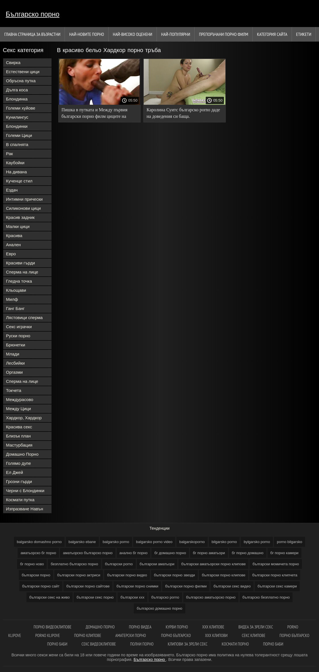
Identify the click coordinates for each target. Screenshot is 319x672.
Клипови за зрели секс (187, 644)
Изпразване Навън (24, 508)
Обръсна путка (21, 80)
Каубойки (15, 162)
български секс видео (232, 586)
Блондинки (17, 126)
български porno (119, 564)
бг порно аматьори (209, 553)
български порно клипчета (274, 575)
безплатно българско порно (74, 564)
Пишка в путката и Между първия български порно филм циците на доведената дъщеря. (94, 114)
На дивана (16, 171)
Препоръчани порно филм (223, 34)
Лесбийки (15, 363)
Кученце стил (19, 180)
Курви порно (177, 627)
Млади (12, 354)
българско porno (165, 597)
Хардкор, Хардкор (24, 417)
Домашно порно (100, 627)
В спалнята (17, 144)
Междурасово (19, 399)
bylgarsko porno (257, 542)
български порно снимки (137, 586)
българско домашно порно (159, 608)
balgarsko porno (116, 542)
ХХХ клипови (216, 635)
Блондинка (17, 98)
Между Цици (18, 408)
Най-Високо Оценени (133, 34)
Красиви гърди (20, 262)
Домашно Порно (22, 454)
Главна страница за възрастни (32, 34)
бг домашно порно (170, 553)
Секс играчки (19, 326)
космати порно (235, 644)
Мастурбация (19, 445)
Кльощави (16, 290)
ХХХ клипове (213, 627)
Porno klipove (47, 635)
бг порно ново (32, 564)
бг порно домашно (248, 553)
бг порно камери (284, 553)
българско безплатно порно (266, 597)
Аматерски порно (131, 635)
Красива (14, 235)
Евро (11, 253)
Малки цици (18, 226)
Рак (9, 153)
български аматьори (157, 564)
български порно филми (186, 586)
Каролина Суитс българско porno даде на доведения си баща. (183, 113)
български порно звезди (174, 575)
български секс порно (95, 597)
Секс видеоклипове (99, 644)
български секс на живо (49, 597)
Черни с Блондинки (25, 490)
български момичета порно (275, 564)
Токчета (13, 390)
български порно (36, 575)
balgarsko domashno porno (39, 542)
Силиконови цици (23, 208)
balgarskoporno (192, 542)
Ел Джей (14, 472)
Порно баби (57, 644)
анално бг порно (134, 553)
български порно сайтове (88, 586)
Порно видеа (140, 627)
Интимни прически (24, 199)
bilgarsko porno (224, 542)
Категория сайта (272, 34)
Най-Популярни (175, 34)
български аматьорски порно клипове (213, 564)
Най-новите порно (86, 34)
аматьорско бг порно (38, 553)
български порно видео (127, 575)
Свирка (13, 62)
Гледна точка (19, 281)
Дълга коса (17, 89)
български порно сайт (40, 586)
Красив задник (20, 217)
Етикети (303, 34)
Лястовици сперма (24, 317)
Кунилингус (17, 117)
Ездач (12, 190)
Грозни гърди (19, 481)
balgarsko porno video (154, 542)
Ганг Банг (15, 308)
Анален (13, 244)
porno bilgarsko (289, 542)
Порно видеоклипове (52, 627)
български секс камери (277, 586)
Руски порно (18, 335)
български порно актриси (78, 575)
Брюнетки (15, 344)
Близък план (18, 435)
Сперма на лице (22, 272)
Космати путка (20, 499)
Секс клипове (254, 635)
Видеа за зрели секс (255, 627)
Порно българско (176, 635)
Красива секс (19, 426)
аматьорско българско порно (87, 553)
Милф (12, 299)
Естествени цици (23, 71)
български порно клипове (223, 575)
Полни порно (141, 644)
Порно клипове (87, 635)
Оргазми (14, 372)
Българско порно (32, 14)
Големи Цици (19, 135)
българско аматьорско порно (211, 597)
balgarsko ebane (82, 542)
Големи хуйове (20, 108)
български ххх (132, 597)
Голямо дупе (18, 463)
